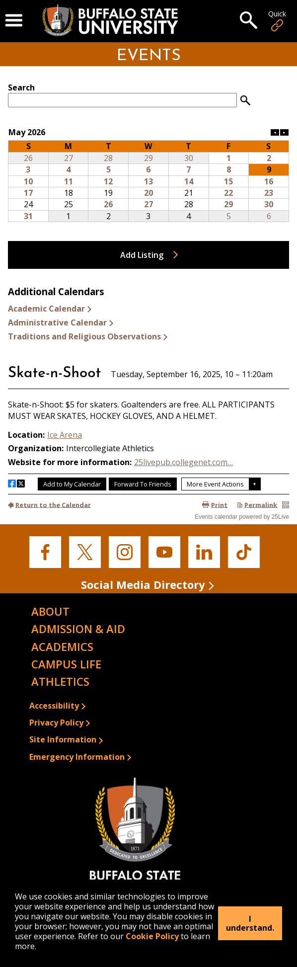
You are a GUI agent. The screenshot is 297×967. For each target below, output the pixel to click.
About (50, 611)
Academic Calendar (46, 308)
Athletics (60, 681)
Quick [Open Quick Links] (277, 21)
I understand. (250, 923)
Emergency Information (77, 756)
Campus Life (66, 663)
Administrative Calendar (57, 322)
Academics (62, 646)
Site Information (62, 739)
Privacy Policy (56, 722)
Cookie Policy (152, 936)
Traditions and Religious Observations (84, 336)
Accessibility (54, 705)
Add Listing (141, 254)
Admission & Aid (78, 628)
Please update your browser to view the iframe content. (148, 94)
